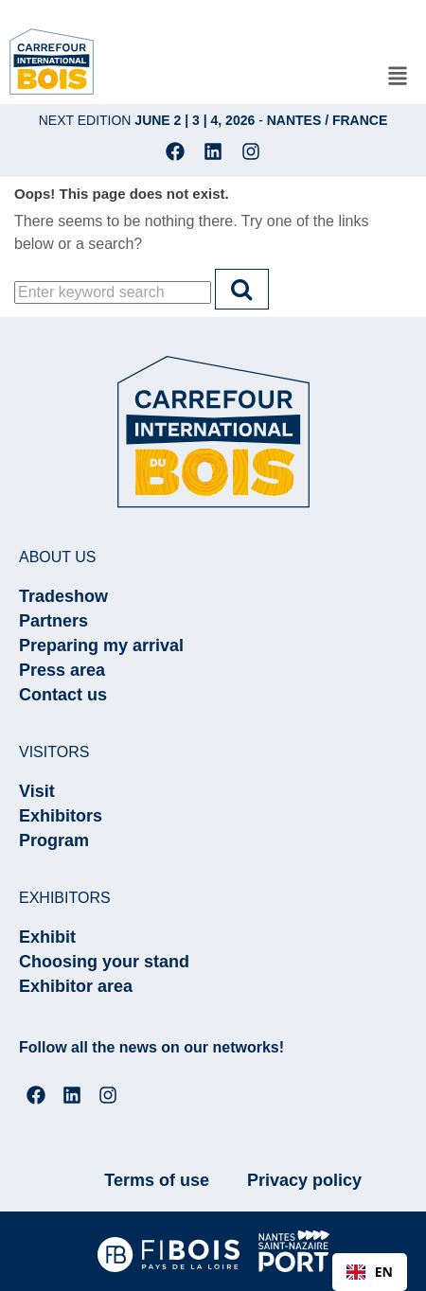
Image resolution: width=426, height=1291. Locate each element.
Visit (37, 791)
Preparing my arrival (101, 645)
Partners (53, 620)
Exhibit (47, 937)
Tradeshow (63, 596)
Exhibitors (60, 815)
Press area (62, 670)
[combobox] (369, 1272)
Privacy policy (304, 1180)
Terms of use (156, 1180)
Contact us (63, 694)
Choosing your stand (104, 961)
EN (369, 1272)
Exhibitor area (76, 986)
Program (54, 840)
